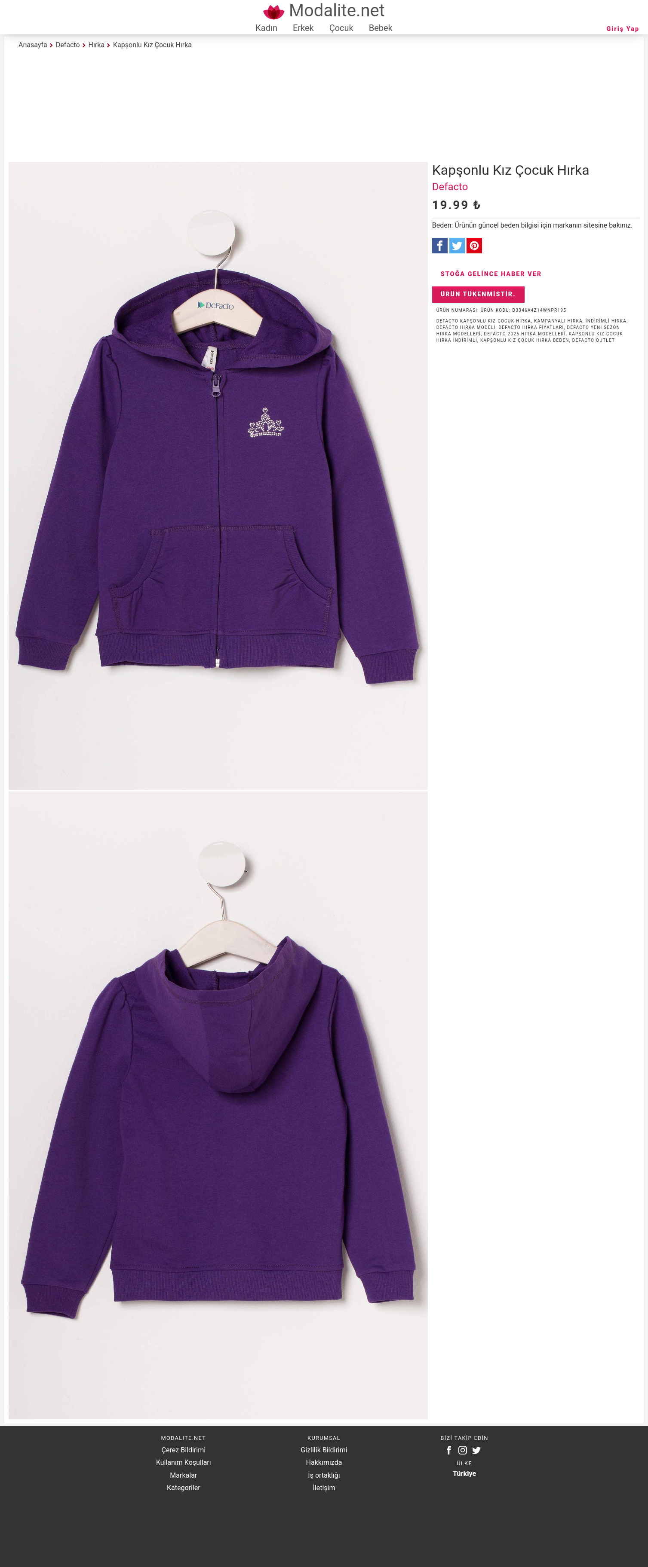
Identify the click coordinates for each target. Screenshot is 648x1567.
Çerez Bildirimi (184, 1450)
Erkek (303, 28)
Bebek (381, 28)
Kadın (266, 28)
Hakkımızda (324, 1462)
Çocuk (341, 28)
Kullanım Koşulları (183, 1462)
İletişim (324, 1488)
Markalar (183, 1475)
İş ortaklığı (324, 1475)
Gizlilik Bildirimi (324, 1450)
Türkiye (464, 1474)
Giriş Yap (623, 29)
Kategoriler (183, 1488)
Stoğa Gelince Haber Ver (491, 274)
